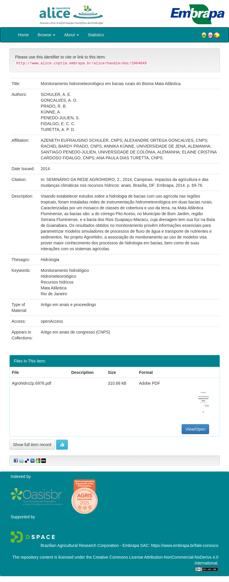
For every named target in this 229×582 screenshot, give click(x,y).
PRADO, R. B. (54, 106)
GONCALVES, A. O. (59, 100)
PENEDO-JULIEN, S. (60, 117)
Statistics (96, 34)
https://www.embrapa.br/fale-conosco (184, 545)
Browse (47, 34)
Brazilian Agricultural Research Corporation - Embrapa (90, 545)
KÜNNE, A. (51, 112)
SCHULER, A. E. (56, 94)
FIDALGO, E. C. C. (58, 123)
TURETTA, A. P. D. (58, 129)
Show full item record (32, 444)
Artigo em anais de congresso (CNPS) (75, 332)
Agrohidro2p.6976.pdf (31, 383)
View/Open (195, 429)
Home (23, 34)
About (71, 34)
